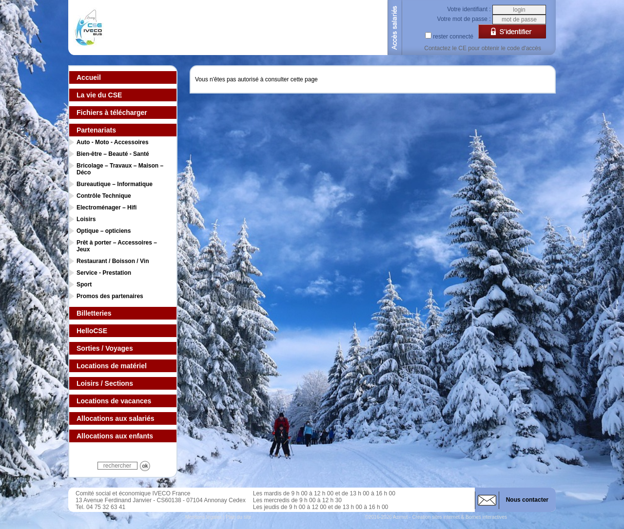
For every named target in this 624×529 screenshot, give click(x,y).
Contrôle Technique (104, 195)
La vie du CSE (99, 95)
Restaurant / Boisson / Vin (113, 261)
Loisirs (86, 219)
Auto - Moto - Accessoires (113, 142)
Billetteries (94, 313)
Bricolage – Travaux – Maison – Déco (120, 169)
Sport (84, 284)
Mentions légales (203, 517)
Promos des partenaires (110, 296)
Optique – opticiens (104, 230)
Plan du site (238, 517)
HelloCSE (92, 331)
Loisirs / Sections (105, 383)
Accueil (89, 77)
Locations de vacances (114, 401)
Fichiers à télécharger (112, 112)
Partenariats (96, 130)
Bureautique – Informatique (115, 184)
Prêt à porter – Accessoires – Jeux (117, 246)
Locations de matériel (112, 366)
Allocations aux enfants (115, 436)
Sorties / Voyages (105, 348)
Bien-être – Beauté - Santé (113, 154)
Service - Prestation (104, 272)
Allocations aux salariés (116, 418)
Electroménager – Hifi (106, 207)
